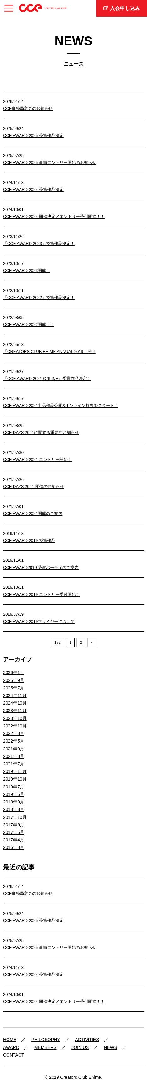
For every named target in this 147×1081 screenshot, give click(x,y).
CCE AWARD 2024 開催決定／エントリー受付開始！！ (54, 216)
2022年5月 (13, 740)
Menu (8, 6)
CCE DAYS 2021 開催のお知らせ (33, 486)
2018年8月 (13, 809)
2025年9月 (13, 680)
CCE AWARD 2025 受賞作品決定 (33, 135)
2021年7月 (13, 763)
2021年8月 (13, 756)
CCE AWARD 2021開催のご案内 (32, 513)
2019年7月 (13, 786)
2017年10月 (15, 817)
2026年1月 (13, 672)
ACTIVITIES (87, 1039)
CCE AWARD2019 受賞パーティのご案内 (41, 567)
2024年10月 (15, 702)
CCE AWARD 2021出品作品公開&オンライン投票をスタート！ (60, 405)
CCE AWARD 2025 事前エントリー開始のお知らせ (49, 162)
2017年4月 (13, 839)
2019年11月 (15, 771)
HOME (9, 1039)
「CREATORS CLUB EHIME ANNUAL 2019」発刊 (49, 351)
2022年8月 (13, 733)
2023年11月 (15, 710)
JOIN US (80, 1047)
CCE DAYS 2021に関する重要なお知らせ (41, 432)
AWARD (11, 1047)
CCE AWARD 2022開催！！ (28, 324)
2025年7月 (13, 687)
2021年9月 (13, 748)
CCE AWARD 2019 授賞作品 (29, 540)
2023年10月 (15, 718)
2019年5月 (13, 794)
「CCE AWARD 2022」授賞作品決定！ (39, 297)
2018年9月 (13, 801)
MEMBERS (45, 1047)
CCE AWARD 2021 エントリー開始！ (37, 459)
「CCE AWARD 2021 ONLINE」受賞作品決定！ (47, 378)
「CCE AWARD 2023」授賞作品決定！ (39, 243)
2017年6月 (13, 824)
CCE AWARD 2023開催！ (26, 270)
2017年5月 (13, 832)
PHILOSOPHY (45, 1039)
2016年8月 (13, 847)
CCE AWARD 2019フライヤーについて (39, 621)
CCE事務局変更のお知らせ (28, 108)
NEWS (110, 1047)
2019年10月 (15, 778)
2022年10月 (15, 725)
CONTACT (13, 1054)
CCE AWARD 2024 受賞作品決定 (33, 189)
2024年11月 (15, 695)
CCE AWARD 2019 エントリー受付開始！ (41, 594)
